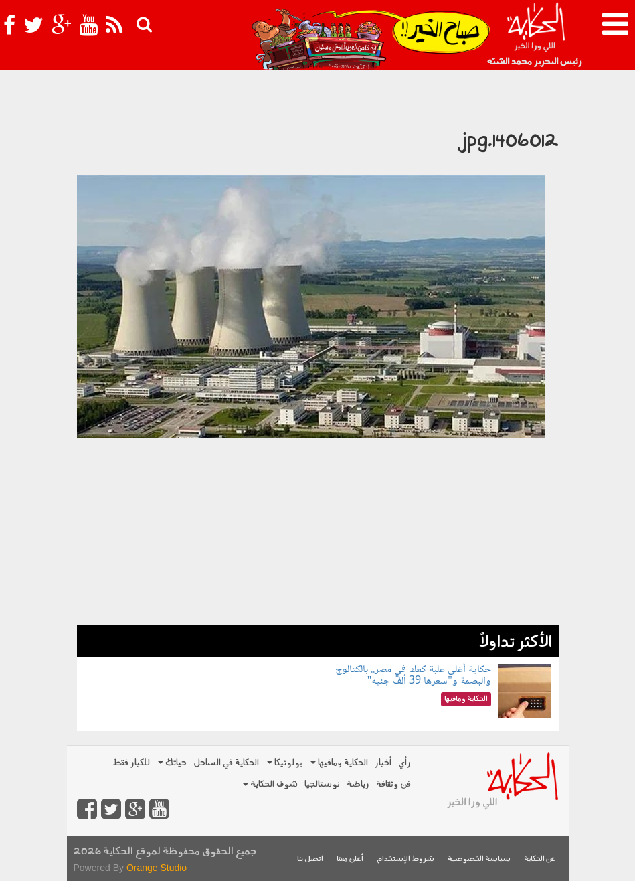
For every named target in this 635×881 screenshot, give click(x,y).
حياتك (172, 762)
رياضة (358, 784)
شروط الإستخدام (405, 859)
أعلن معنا (350, 859)
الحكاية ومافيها (339, 762)
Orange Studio (156, 867)
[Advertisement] (318, 531)
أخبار (383, 762)
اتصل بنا (310, 859)
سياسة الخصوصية (479, 859)
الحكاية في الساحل (226, 762)
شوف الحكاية (270, 784)
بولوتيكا (284, 762)
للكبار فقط (131, 762)
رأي (404, 762)
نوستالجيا (322, 784)
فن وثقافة (393, 784)
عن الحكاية (539, 859)
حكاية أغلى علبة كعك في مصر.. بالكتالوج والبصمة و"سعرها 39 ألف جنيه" (413, 676)
